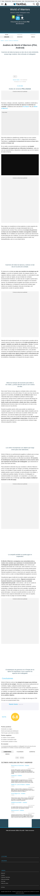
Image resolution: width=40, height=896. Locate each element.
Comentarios (7, 751)
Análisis (6, 37)
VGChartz (3, 887)
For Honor (26, 106)
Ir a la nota (20, 85)
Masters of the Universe (16, 1)
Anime (23, 1)
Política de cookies (4, 883)
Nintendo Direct (8, 1)
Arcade (17, 12)
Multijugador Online (25, 12)
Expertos (32, 751)
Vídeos (33, 37)
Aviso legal (3, 881)
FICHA (6, 34)
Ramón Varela (16, 79)
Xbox (36, 1)
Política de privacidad (5, 879)
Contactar (3, 875)
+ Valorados (19, 751)
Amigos (7, 754)
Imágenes (19, 37)
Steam (3, 1)
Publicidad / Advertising (5, 877)
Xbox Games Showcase (30, 1)
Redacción (3, 873)
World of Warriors (20, 9)
